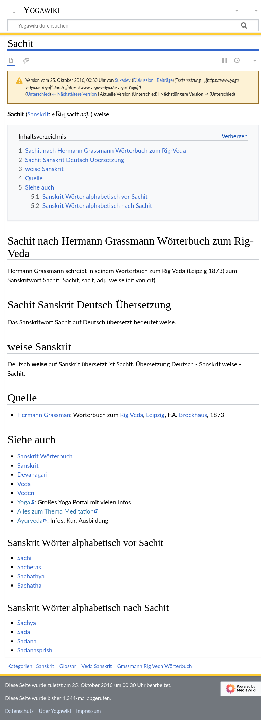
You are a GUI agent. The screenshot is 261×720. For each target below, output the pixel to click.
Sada (23, 631)
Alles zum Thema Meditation (55, 511)
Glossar (67, 666)
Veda (24, 483)
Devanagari (32, 474)
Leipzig (155, 414)
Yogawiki (41, 10)
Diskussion (143, 80)
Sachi (24, 557)
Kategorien (19, 666)
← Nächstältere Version (74, 94)
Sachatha (29, 585)
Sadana (27, 641)
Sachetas (29, 567)
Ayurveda (30, 520)
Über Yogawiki (55, 711)
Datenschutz (19, 711)
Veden (25, 493)
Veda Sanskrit (96, 666)
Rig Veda (131, 414)
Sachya (26, 622)
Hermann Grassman (43, 414)
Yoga (23, 502)
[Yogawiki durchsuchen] (133, 25)
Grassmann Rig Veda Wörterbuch (154, 666)
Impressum (88, 711)
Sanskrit (38, 114)
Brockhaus (193, 414)
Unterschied (38, 94)
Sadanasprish (34, 650)
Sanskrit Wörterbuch (45, 456)
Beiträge (164, 80)
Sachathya (31, 576)
